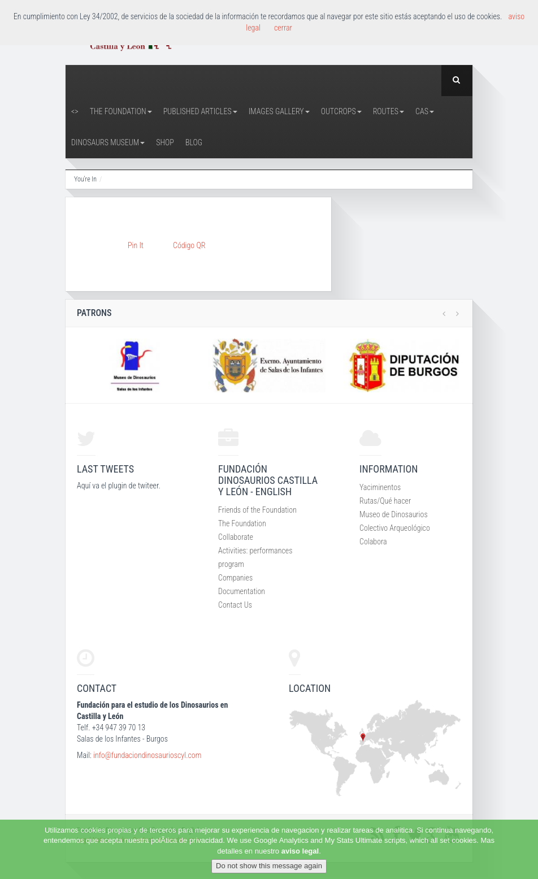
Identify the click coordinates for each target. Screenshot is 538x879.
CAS (424, 111)
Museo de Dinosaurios (393, 514)
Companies (235, 577)
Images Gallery (279, 111)
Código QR (189, 245)
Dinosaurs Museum (108, 142)
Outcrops (341, 111)
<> (75, 111)
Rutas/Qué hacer (385, 500)
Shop (165, 142)
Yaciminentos (380, 487)
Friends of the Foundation (257, 509)
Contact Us (235, 604)
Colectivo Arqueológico (394, 527)
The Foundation (121, 111)
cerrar (283, 27)
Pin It (136, 245)
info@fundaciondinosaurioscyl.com (147, 755)
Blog (193, 142)
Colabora (373, 541)
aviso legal (300, 851)
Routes (388, 111)
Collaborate (235, 537)
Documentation (241, 591)
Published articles (200, 111)
